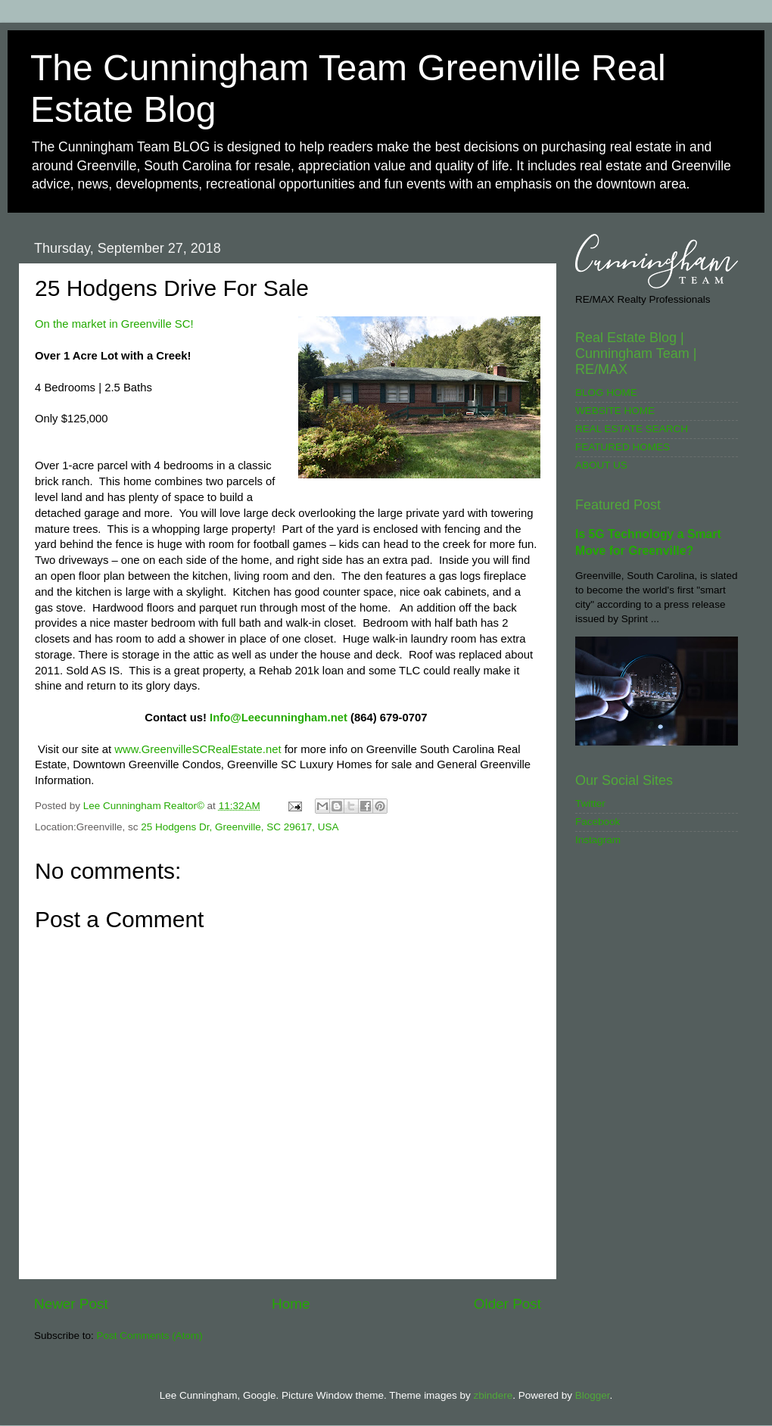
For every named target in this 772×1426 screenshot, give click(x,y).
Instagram (598, 839)
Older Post (507, 1304)
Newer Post (71, 1304)
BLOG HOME (606, 392)
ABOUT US (601, 465)
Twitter (590, 803)
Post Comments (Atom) (150, 1335)
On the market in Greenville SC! (114, 324)
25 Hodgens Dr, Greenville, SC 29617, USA (239, 827)
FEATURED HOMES (622, 447)
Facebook (597, 821)
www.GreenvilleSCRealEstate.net (197, 749)
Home (291, 1304)
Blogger (592, 1395)
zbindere (492, 1395)
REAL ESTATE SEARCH (631, 428)
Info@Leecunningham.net (278, 717)
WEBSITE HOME (615, 410)
